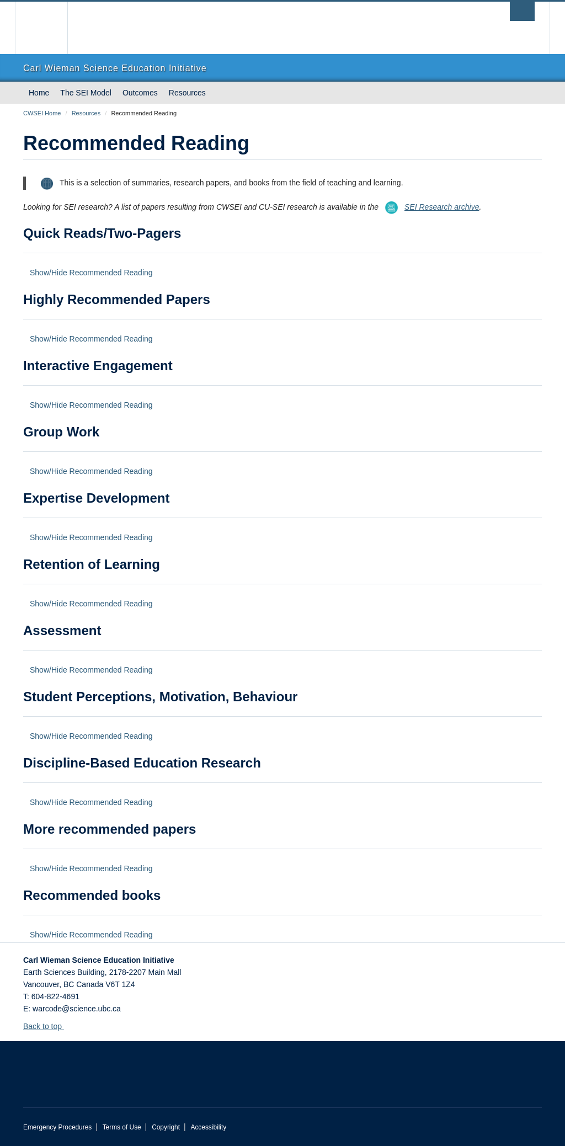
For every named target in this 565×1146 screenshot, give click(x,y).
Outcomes (140, 92)
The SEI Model (85, 92)
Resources (187, 92)
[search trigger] (522, 11)
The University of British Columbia (49, 28)
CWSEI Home (42, 113)
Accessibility (208, 1127)
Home (39, 92)
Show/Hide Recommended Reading (91, 272)
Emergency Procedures (57, 1127)
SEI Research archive (429, 206)
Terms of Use (122, 1127)
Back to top (47, 1026)
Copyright (166, 1127)
